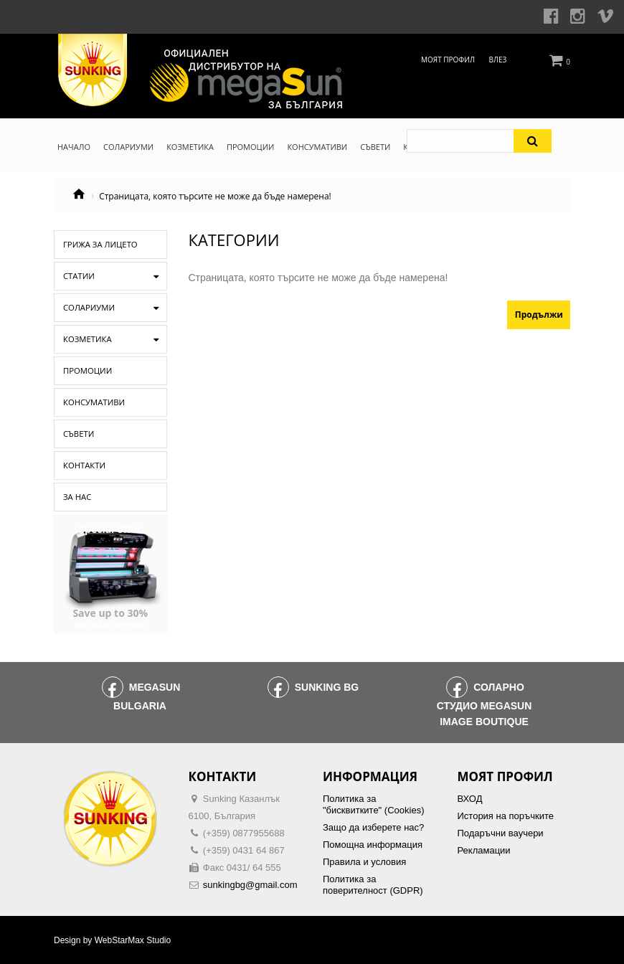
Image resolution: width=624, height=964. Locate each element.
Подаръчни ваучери (501, 833)
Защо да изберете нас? (373, 827)
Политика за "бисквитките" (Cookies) (373, 804)
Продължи (539, 314)
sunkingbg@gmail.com (250, 884)
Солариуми (86, 308)
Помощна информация (372, 844)
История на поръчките (506, 816)
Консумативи (90, 402)
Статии (77, 276)
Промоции (84, 371)
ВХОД (470, 798)
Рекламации (484, 850)
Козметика (84, 339)
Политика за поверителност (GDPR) (373, 885)
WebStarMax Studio (133, 940)
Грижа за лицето (96, 245)
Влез (498, 59)
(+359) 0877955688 (244, 833)
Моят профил (448, 59)
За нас (75, 497)
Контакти (81, 465)
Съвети (76, 434)
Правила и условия (364, 861)
